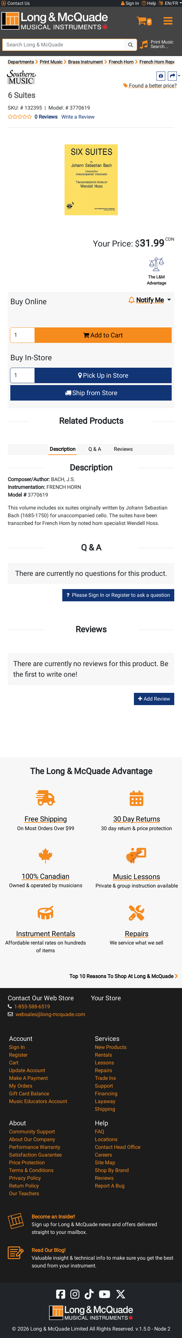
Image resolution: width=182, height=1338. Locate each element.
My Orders (20, 1086)
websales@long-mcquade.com (46, 1014)
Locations (106, 1139)
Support (104, 1086)
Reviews (104, 1178)
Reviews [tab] (123, 449)
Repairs (103, 1070)
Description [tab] (63, 449)
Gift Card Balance (29, 1094)
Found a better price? (150, 85)
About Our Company (32, 1139)
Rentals (103, 1055)
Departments (21, 61)
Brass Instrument (85, 61)
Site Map (105, 1162)
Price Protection (27, 1162)
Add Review (154, 699)
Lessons (104, 1063)
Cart (13, 1063)
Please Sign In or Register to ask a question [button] (118, 595)
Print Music (51, 61)
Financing (106, 1094)
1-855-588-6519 (29, 1007)
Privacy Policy (25, 1178)
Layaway (105, 1101)
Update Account (27, 1070)
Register (18, 1055)
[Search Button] (130, 45)
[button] (136, 18)
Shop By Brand (112, 1170)
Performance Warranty (34, 1147)
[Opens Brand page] (21, 77)
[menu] (167, 18)
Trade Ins (105, 1078)
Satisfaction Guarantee (35, 1155)
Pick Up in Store (103, 375)
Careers (103, 1155)
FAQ (99, 1132)
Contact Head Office (117, 1147)
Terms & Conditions (31, 1170)
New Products (110, 1047)
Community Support (32, 1132)
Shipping (105, 1109)
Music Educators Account (38, 1101)
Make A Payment (28, 1078)
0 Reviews (46, 117)
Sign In (17, 1047)
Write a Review (78, 117)
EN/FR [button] (168, 3)
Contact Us (15, 3)
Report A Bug (110, 1186)
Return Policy (24, 1186)
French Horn (121, 61)
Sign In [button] (130, 3)
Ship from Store (91, 393)
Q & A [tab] (94, 449)
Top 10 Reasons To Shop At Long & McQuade (123, 976)
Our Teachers (24, 1193)
